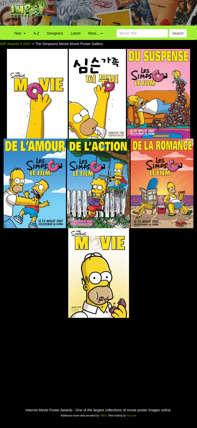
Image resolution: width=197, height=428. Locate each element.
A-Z (36, 33)
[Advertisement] (123, 14)
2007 (27, 44)
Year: (20, 33)
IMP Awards (9, 44)
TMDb (103, 415)
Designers (55, 33)
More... (95, 33)
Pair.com (131, 415)
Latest (76, 33)
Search (178, 33)
